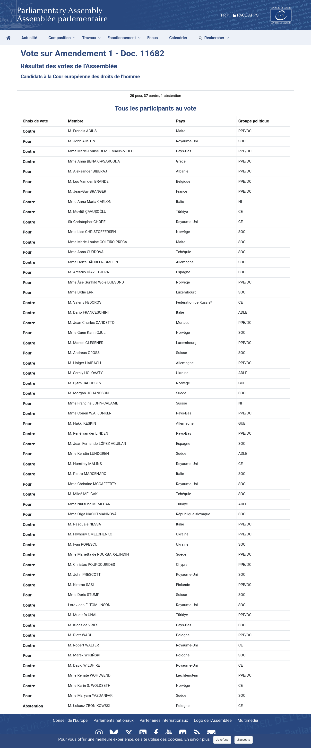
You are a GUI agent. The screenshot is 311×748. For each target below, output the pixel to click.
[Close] (222, 740)
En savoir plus (197, 739)
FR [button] (223, 15)
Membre (76, 121)
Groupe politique (253, 121)
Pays (180, 121)
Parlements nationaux (114, 720)
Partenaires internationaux (163, 720)
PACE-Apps (246, 15)
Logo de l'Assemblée (213, 720)
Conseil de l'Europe (70, 720)
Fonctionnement (121, 37)
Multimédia (248, 720)
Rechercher (211, 37)
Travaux (89, 37)
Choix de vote (35, 121)
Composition (60, 37)
